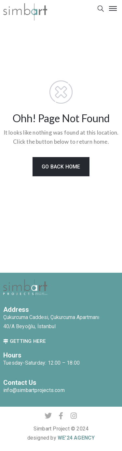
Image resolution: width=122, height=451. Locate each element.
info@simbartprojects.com (34, 390)
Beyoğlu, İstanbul (36, 326)
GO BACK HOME (61, 167)
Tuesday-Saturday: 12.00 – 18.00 (41, 363)
